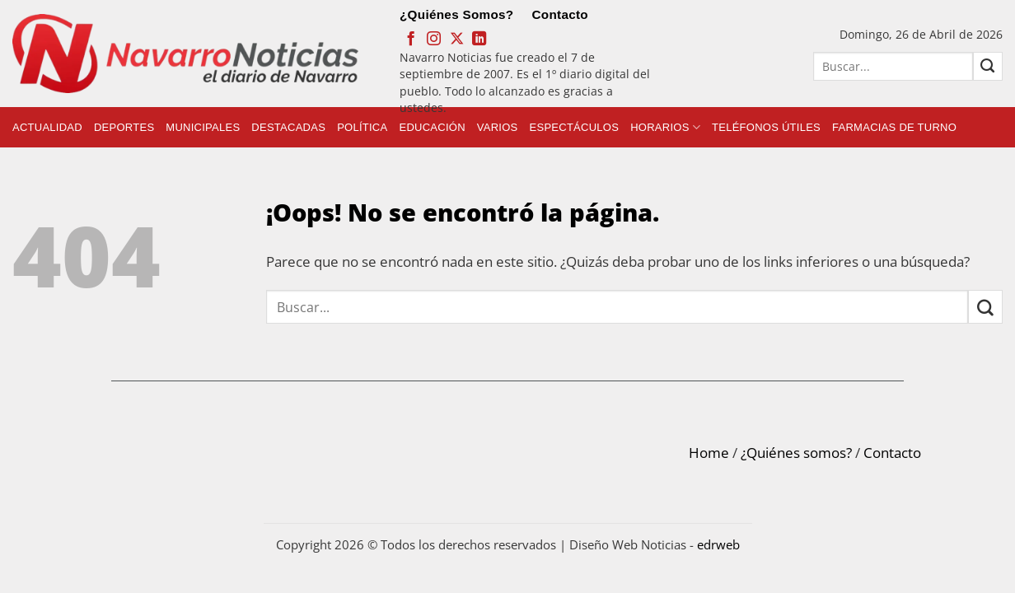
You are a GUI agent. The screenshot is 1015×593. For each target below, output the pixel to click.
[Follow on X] (457, 39)
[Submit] (988, 66)
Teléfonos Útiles (766, 127)
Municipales (203, 127)
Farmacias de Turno (894, 127)
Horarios (665, 127)
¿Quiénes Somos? (456, 14)
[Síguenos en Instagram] (434, 39)
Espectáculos (575, 127)
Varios (497, 127)
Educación (432, 127)
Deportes (124, 127)
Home (709, 452)
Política (362, 127)
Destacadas (288, 127)
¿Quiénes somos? (796, 452)
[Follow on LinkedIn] (479, 39)
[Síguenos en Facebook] (411, 39)
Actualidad (47, 127)
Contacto (559, 14)
